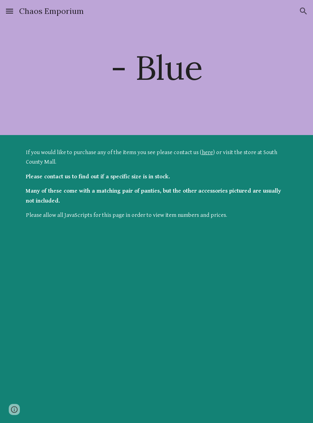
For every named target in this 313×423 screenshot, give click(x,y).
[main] (157, 67)
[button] (9, 11)
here (207, 152)
